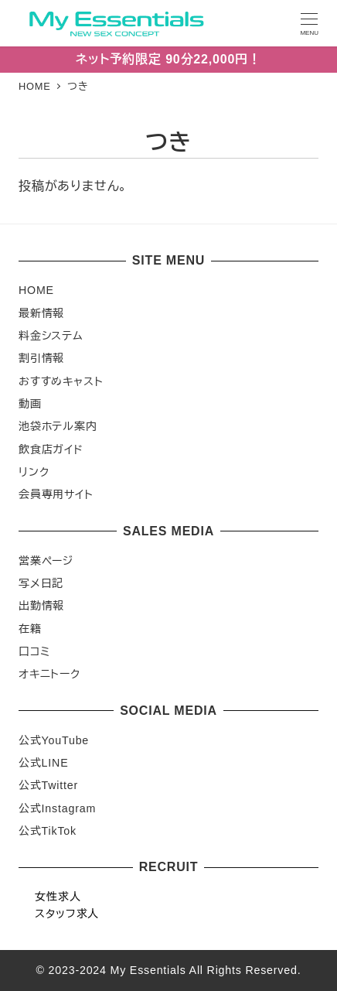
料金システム (51, 336)
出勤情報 (41, 606)
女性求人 (57, 896)
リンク (34, 472)
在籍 (30, 629)
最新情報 (41, 313)
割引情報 (41, 358)
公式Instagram (57, 808)
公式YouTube (54, 740)
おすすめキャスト (61, 381)
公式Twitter (48, 785)
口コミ (34, 651)
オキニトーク (49, 674)
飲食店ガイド (51, 449)
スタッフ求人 (67, 913)
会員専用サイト (56, 494)
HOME (36, 290)
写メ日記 (41, 583)
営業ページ (46, 561)
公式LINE (43, 763)
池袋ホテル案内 (58, 426)
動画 (30, 404)
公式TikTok (48, 831)
